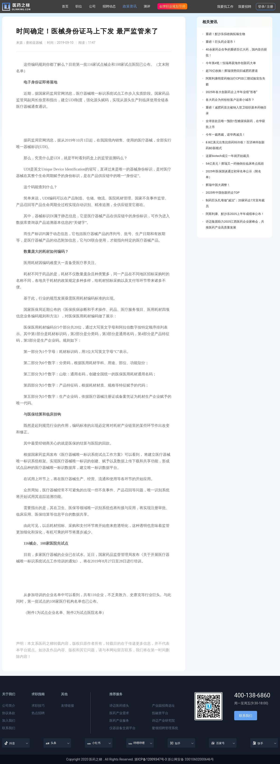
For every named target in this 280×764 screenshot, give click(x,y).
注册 (270, 6)
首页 (65, 6)
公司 (92, 6)
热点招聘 (38, 713)
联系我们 (8, 728)
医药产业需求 (119, 713)
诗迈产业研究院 (163, 720)
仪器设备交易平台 (122, 728)
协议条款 (8, 713)
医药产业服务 (119, 720)
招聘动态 (109, 6)
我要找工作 (225, 6)
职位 (78, 6)
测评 (147, 6)
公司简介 (8, 705)
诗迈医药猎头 (119, 705)
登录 (261, 6)
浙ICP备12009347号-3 (150, 759)
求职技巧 (38, 705)
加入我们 (8, 720)
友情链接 (67, 705)
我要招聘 (244, 6)
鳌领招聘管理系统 (165, 728)
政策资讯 (130, 6)
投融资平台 (160, 713)
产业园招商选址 (163, 705)
